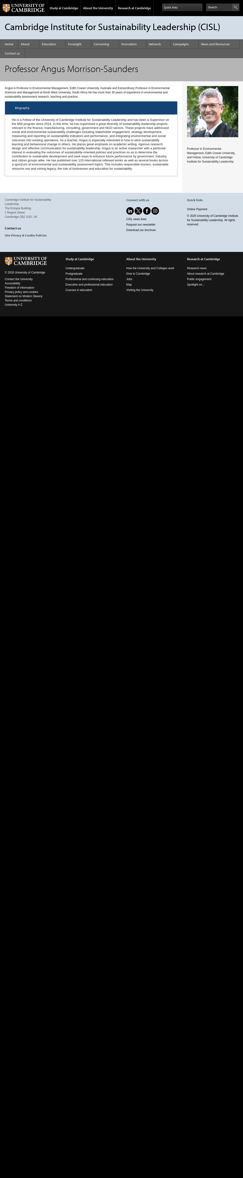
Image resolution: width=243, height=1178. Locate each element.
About (25, 44)
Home (9, 44)
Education (49, 44)
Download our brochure (141, 230)
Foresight (75, 44)
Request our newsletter (140, 224)
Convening (101, 44)
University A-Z (14, 304)
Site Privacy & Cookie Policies (26, 235)
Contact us (12, 53)
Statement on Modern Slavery (23, 296)
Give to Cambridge (138, 273)
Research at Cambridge (134, 8)
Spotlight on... (195, 284)
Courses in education (78, 290)
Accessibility (12, 283)
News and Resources (215, 44)
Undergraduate (74, 268)
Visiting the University (140, 290)
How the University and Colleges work (150, 268)
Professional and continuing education (89, 279)
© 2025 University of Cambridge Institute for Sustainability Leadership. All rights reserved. (212, 220)
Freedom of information (19, 287)
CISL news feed (136, 219)
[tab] (91, 108)
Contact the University (19, 279)
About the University (98, 8)
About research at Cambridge (205, 273)
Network (155, 44)
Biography (22, 108)
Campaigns (181, 44)
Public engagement (199, 279)
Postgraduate (73, 273)
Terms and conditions (18, 300)
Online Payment (197, 209)
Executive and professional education (89, 284)
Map (129, 284)
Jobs (129, 279)
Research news (197, 268)
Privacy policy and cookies (21, 292)
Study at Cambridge (64, 8)
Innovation (129, 44)
